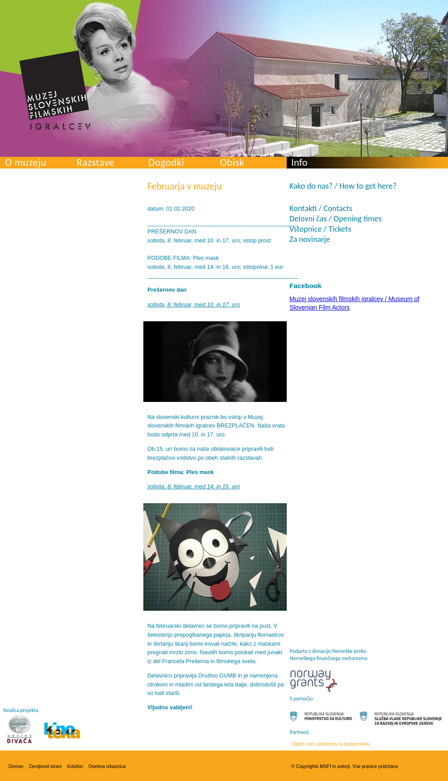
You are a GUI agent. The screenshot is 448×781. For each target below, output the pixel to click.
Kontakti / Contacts (320, 208)
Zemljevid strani (45, 766)
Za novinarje (309, 239)
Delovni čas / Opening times (335, 219)
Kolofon (75, 766)
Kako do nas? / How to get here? (342, 186)
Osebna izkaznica (106, 766)
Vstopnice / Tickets (320, 229)
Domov (16, 766)
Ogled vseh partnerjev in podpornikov (331, 743)
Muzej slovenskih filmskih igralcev (55, 90)
